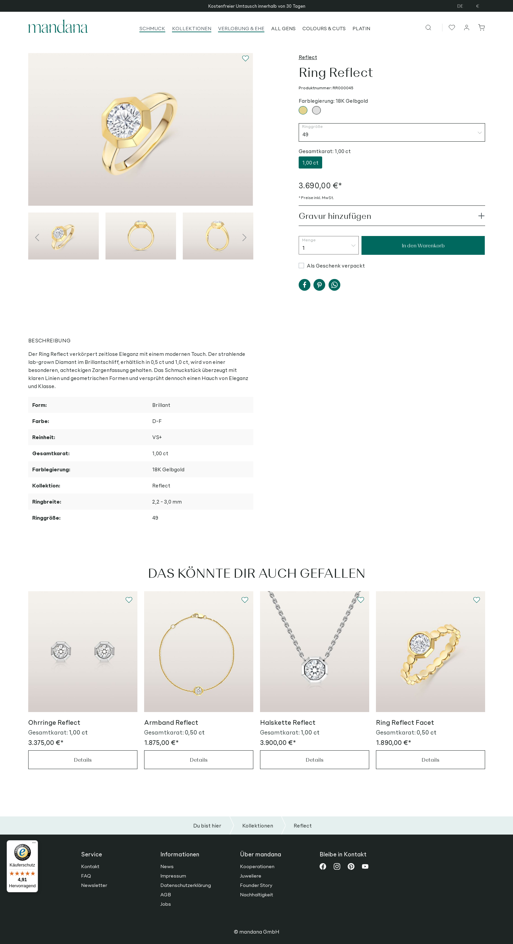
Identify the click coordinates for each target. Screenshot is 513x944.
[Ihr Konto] (467, 27)
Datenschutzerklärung (185, 885)
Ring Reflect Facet (405, 722)
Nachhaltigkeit (256, 894)
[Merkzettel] (451, 27)
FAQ (86, 875)
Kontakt (90, 866)
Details (83, 759)
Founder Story (256, 885)
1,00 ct (310, 162)
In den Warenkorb (423, 245)
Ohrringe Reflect (54, 722)
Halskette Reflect (287, 722)
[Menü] (34, 844)
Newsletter (94, 885)
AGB (165, 894)
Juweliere (250, 875)
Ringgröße (312, 126)
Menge (309, 239)
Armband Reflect (171, 722)
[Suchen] (433, 27)
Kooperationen (257, 866)
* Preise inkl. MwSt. (316, 197)
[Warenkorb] (480, 27)
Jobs (165, 904)
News (167, 866)
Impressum (173, 875)
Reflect (308, 57)
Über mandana (260, 854)
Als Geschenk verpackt (336, 265)
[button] (304, 285)
